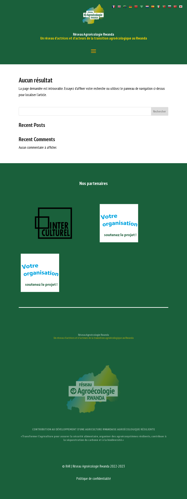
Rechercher (159, 111)
